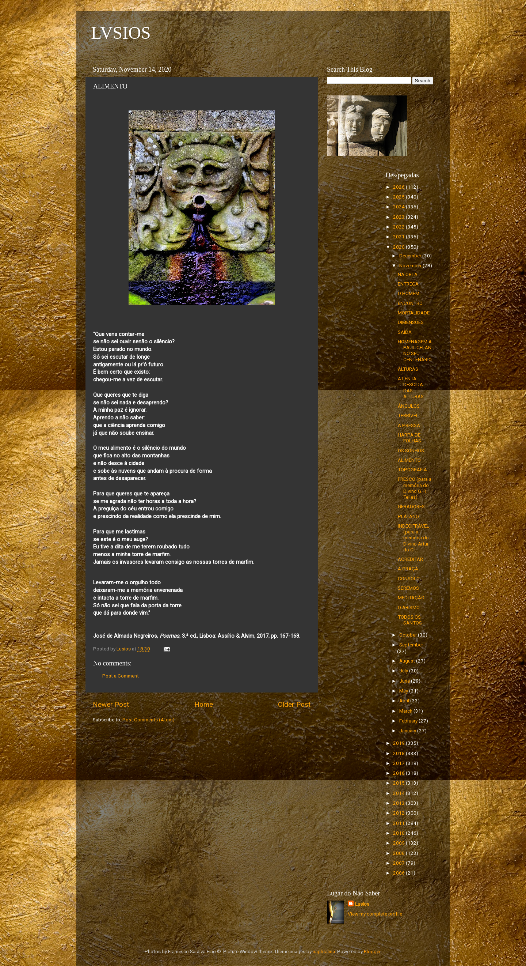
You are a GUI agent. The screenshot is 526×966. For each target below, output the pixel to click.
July (404, 670)
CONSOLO (409, 578)
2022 (399, 227)
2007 (399, 863)
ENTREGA (408, 284)
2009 (399, 843)
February (409, 721)
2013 (399, 803)
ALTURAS (408, 369)
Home (203, 704)
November (411, 265)
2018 (399, 753)
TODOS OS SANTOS (410, 620)
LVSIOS (121, 32)
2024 (399, 207)
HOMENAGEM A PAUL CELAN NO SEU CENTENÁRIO (415, 350)
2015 (399, 783)
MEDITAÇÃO (411, 597)
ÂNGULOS (409, 406)
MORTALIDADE (414, 313)
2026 (399, 187)
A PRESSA (409, 425)
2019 (399, 743)
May (404, 691)
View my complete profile (375, 914)
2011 (399, 823)
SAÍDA (405, 332)
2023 (399, 217)
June (405, 681)
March (406, 711)
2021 (399, 236)
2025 (399, 197)
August (407, 661)
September (411, 645)
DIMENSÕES (411, 322)
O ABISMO (409, 607)
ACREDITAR (410, 559)
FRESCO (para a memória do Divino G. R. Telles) (414, 488)
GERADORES (411, 506)
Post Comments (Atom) (148, 719)
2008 (399, 853)
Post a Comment (120, 676)
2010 (399, 833)
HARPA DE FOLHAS (409, 438)
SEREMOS (408, 588)
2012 (399, 813)
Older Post (294, 704)
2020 (399, 247)
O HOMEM (408, 293)
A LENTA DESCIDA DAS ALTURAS (411, 387)
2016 (399, 773)
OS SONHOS (411, 450)
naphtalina (324, 951)
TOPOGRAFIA (412, 469)
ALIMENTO (409, 460)
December (410, 256)
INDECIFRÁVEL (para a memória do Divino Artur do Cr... (413, 537)
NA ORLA (408, 274)
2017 (399, 763)
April (404, 700)
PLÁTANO (408, 516)
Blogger (372, 951)
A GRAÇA (408, 568)
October (408, 635)
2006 (399, 873)
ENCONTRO (410, 303)
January (408, 730)
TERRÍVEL (408, 415)
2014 (399, 793)
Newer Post (111, 704)
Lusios (362, 904)
